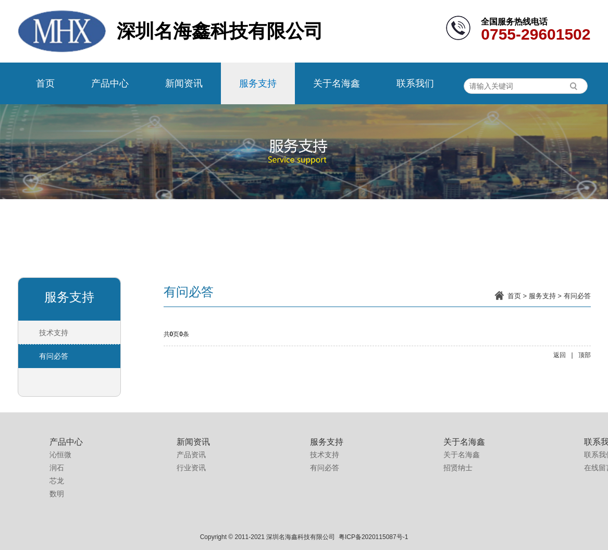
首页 (45, 83)
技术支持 (53, 332)
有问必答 (577, 296)
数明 (56, 494)
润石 (56, 467)
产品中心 (110, 83)
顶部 (584, 355)
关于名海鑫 (336, 83)
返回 (559, 355)
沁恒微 (60, 454)
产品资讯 (191, 454)
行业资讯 (191, 467)
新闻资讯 (184, 83)
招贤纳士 (458, 467)
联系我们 (415, 83)
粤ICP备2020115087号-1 (373, 537)
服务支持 (258, 83)
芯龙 (56, 480)
